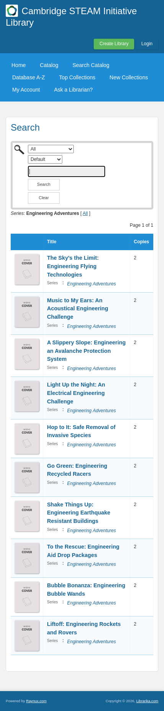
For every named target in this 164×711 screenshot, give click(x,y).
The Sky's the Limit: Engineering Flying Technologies (73, 266)
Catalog (49, 65)
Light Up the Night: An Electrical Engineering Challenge (76, 393)
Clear (44, 197)
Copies (141, 241)
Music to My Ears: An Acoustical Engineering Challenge (77, 308)
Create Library (113, 43)
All (85, 213)
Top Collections (77, 77)
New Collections (129, 77)
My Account (26, 90)
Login (147, 43)
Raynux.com (36, 701)
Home (18, 65)
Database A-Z (28, 77)
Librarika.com (147, 701)
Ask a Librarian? (73, 90)
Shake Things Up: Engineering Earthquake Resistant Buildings (78, 512)
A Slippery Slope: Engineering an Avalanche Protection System (86, 350)
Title (51, 241)
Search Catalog (91, 65)
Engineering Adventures (91, 284)
